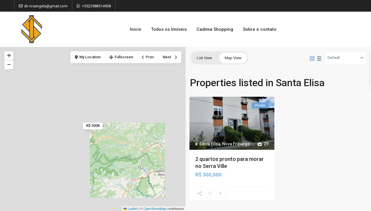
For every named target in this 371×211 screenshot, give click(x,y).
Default (334, 57)
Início (135, 29)
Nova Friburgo (236, 144)
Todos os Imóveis (169, 29)
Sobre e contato (259, 29)
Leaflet (130, 208)
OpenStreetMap (154, 208)
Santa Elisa (209, 144)
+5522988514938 (96, 6)
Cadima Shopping (215, 29)
